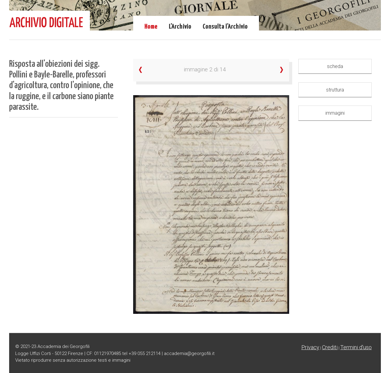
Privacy (310, 347)
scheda (335, 66)
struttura (335, 90)
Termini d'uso (356, 347)
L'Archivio (180, 27)
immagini (335, 113)
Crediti (330, 347)
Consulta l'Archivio (225, 27)
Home (151, 27)
